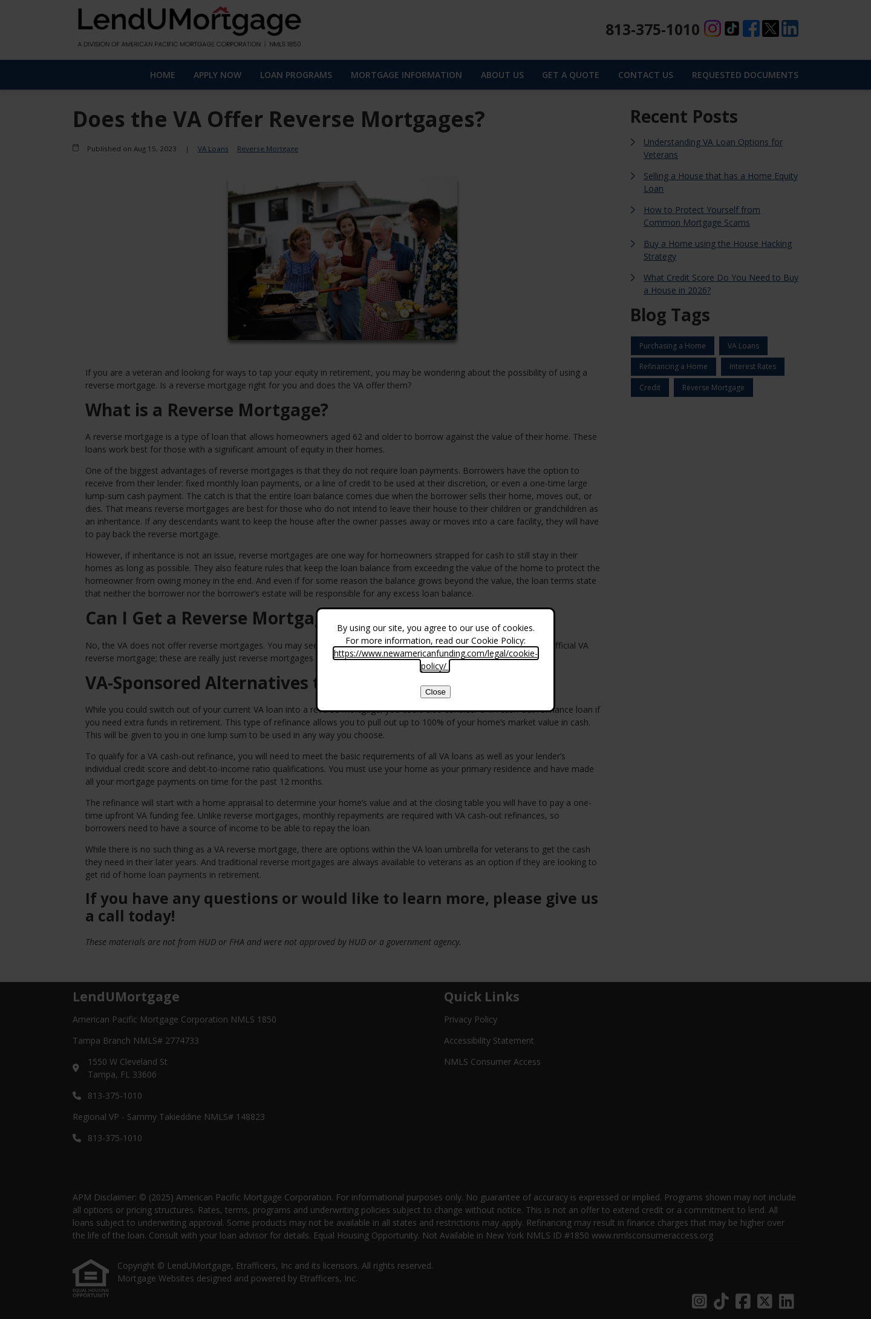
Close (435, 691)
